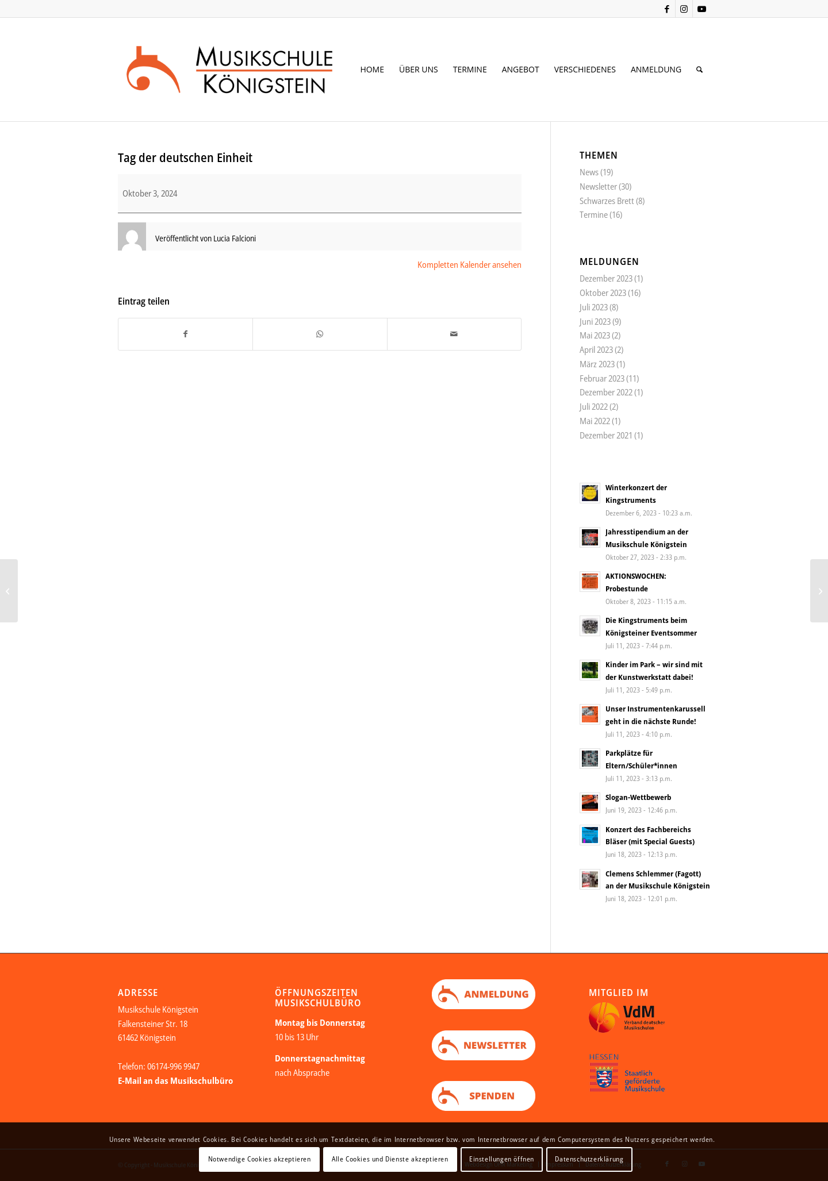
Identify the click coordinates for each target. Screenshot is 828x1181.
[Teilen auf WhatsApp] (319, 334)
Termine (594, 214)
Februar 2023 (602, 378)
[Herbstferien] (819, 590)
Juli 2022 (594, 406)
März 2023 (597, 364)
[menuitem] (372, 69)
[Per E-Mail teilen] (454, 334)
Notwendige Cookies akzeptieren (259, 1159)
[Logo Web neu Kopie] (248, 69)
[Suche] (699, 69)
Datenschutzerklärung (589, 1159)
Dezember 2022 (606, 392)
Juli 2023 (594, 307)
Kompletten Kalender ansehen (469, 264)
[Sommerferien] (9, 590)
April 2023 (596, 349)
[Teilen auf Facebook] (185, 334)
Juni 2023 (595, 321)
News (589, 172)
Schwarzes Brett (607, 200)
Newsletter (598, 186)
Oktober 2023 (603, 292)
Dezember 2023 (606, 278)
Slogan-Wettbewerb (638, 797)
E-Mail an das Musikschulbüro (175, 1080)
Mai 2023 (595, 335)
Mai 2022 (595, 420)
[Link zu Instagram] (684, 8)
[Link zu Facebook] (666, 8)
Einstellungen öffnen (501, 1159)
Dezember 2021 (606, 435)
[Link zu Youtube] (701, 8)
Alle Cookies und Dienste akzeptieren (390, 1159)
